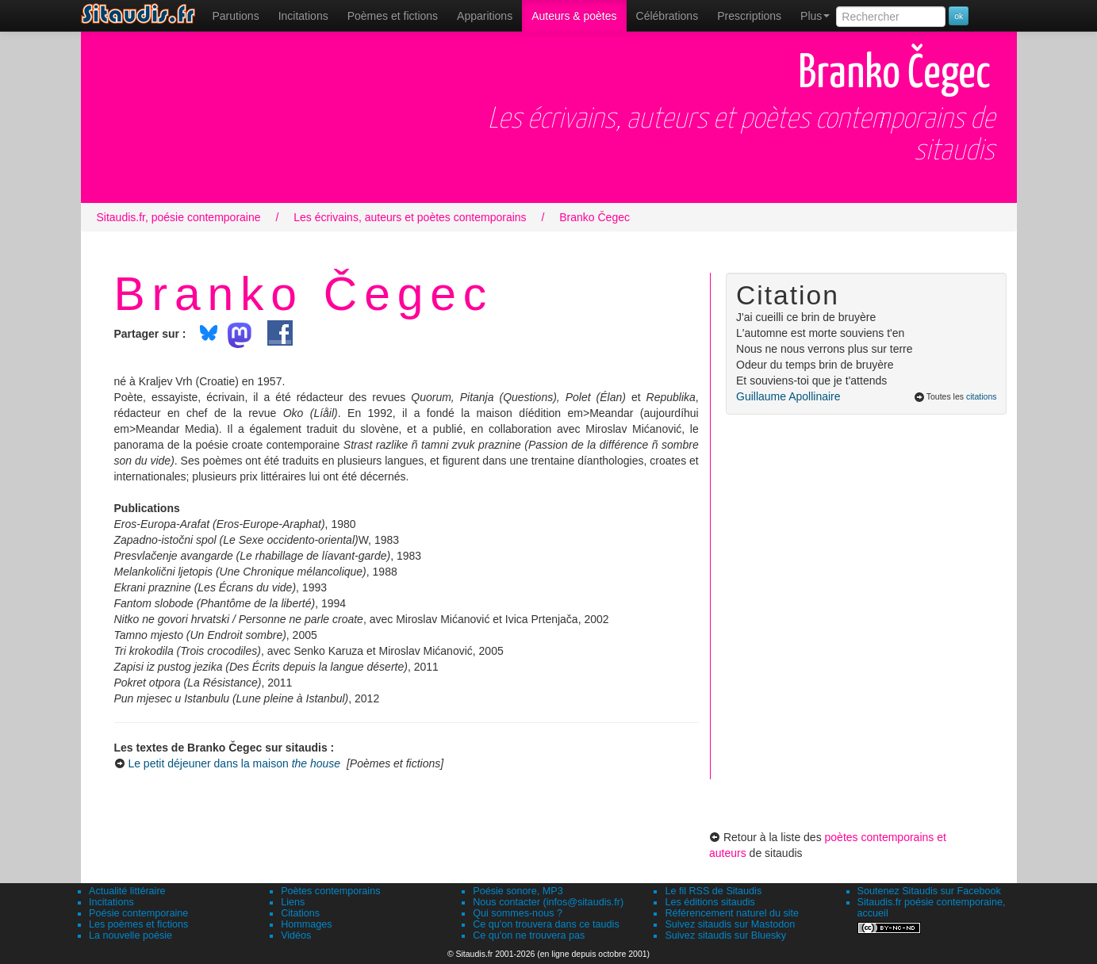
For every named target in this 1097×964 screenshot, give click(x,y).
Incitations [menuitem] (303, 16)
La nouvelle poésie (130, 935)
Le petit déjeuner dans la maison (234, 763)
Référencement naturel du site (732, 913)
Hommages (306, 924)
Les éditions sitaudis (709, 902)
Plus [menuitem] (815, 16)
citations (981, 396)
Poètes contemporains (330, 891)
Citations (300, 913)
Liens (293, 902)
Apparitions (484, 16)
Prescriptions (749, 16)
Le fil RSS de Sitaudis (713, 891)
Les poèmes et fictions (138, 924)
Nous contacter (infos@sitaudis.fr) (548, 902)
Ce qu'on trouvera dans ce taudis (546, 924)
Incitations (111, 902)
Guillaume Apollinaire (788, 396)
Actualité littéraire (127, 891)
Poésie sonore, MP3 (517, 891)
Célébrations (667, 16)
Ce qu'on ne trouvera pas (529, 935)
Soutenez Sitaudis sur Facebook (929, 891)
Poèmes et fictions (392, 16)
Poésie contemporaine (138, 913)
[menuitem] (236, 16)
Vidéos (296, 935)
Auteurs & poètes (573, 16)
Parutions (236, 16)
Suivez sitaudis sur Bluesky (725, 935)
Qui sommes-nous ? (517, 913)
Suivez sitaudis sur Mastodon (730, 924)
